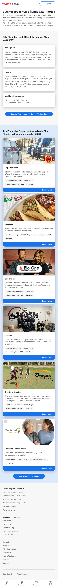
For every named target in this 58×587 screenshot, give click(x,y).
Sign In (48, 4)
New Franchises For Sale (12, 499)
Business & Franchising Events (14, 503)
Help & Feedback (9, 556)
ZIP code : (9, 100)
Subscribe (6, 563)
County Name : (11, 102)
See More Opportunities (29, 476)
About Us (6, 545)
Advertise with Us (9, 549)
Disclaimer (7, 521)
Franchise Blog (8, 528)
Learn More (47, 190)
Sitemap (6, 560)
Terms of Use (8, 535)
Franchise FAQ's (9, 510)
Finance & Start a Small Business (15, 496)
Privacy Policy (8, 524)
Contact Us (7, 552)
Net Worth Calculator (11, 506)
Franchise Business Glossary (14, 492)
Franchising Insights (10, 531)
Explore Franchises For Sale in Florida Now (29, 114)
